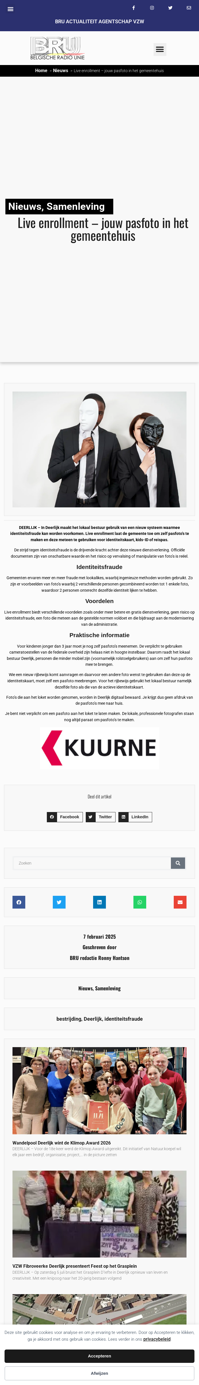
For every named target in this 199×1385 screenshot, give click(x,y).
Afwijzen (99, 1373)
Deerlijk (93, 1019)
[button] (10, 8)
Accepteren (99, 1355)
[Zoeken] (178, 863)
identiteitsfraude (123, 1019)
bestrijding (68, 1019)
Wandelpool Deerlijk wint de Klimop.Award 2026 (61, 1143)
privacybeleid (157, 1339)
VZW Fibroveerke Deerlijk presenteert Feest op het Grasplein (74, 1266)
